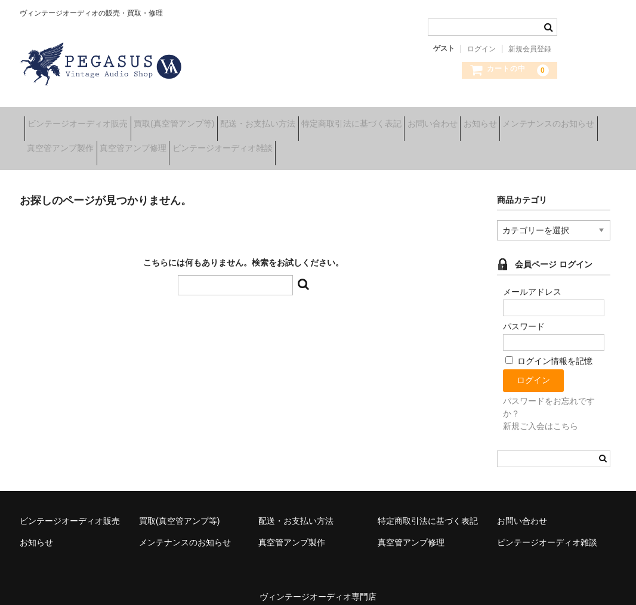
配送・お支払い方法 (299, 119)
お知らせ (577, 119)
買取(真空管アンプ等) (197, 119)
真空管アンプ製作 (181, 144)
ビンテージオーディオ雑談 (381, 144)
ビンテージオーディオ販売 (82, 119)
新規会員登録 (529, 49)
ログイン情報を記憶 (548, 348)
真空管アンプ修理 (272, 144)
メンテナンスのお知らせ (78, 144)
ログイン (481, 49)
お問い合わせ (511, 119)
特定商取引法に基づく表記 (412, 119)
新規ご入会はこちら (540, 413)
